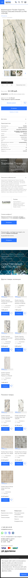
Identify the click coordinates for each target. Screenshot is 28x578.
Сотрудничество (18, 521)
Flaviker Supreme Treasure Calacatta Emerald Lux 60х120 (20, 302)
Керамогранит (5, 515)
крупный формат (23, 142)
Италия (25, 133)
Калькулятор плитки (20, 85)
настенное (18, 129)
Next (25, 73)
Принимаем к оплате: (7, 545)
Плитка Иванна (8, 2)
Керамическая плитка (7, 513)
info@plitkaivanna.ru (6, 529)
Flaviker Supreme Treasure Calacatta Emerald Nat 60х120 (20, 338)
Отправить (9, 222)
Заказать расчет (11, 103)
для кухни (22, 131)
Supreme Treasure (22, 127)
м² (7, 82)
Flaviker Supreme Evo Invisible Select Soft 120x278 (20, 417)
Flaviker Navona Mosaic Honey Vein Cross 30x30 (7, 488)
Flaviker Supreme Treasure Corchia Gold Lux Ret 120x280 (6, 417)
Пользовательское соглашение (19, 513)
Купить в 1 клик (14, 112)
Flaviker (25, 126)
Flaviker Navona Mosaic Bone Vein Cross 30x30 (7, 452)
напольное (24, 129)
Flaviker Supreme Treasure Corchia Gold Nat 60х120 (6, 338)
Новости (16, 519)
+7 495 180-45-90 (6, 527)
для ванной (16, 131)
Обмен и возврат (18, 517)
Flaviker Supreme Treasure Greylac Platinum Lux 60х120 (6, 374)
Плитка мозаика (5, 517)
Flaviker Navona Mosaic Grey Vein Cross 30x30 (21, 452)
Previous (2, 73)
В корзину (14, 108)
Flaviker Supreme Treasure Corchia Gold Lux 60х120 (6, 302)
